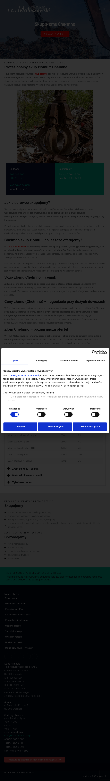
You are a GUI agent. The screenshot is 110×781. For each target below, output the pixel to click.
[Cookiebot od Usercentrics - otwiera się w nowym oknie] (94, 352)
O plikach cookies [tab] (95, 360)
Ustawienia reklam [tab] (68, 360)
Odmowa (20, 426)
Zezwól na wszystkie (89, 426)
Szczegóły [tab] (41, 360)
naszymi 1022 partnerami (25, 375)
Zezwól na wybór (55, 426)
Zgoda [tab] (14, 360)
